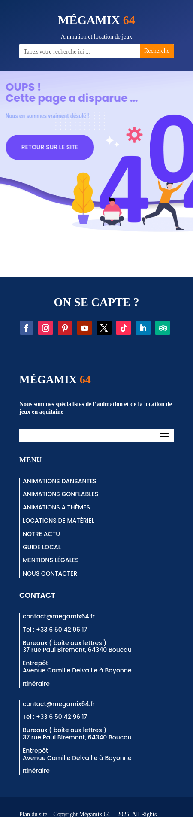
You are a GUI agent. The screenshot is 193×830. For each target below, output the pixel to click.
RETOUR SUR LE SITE (58, 147)
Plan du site (33, 814)
